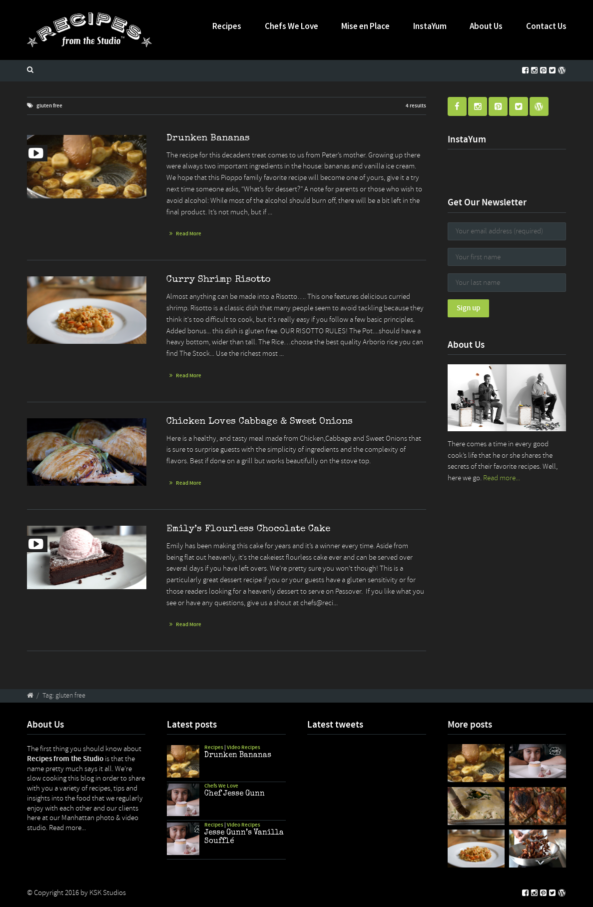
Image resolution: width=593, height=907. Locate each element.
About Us (486, 25)
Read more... (501, 478)
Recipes (226, 25)
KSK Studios (107, 893)
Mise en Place (365, 25)
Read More (188, 233)
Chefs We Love (291, 25)
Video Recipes (243, 747)
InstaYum (430, 25)
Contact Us (546, 25)
